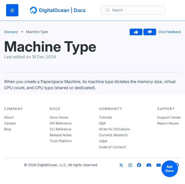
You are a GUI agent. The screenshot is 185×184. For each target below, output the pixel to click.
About (9, 117)
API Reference (60, 123)
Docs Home (59, 117)
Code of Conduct (112, 147)
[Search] (133, 10)
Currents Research (113, 135)
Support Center (169, 117)
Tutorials (105, 117)
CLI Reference (60, 129)
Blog (7, 129)
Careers (10, 123)
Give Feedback (169, 32)
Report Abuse (167, 123)
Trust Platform (61, 141)
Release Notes (61, 135)
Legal (103, 141)
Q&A (102, 123)
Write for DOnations (114, 129)
